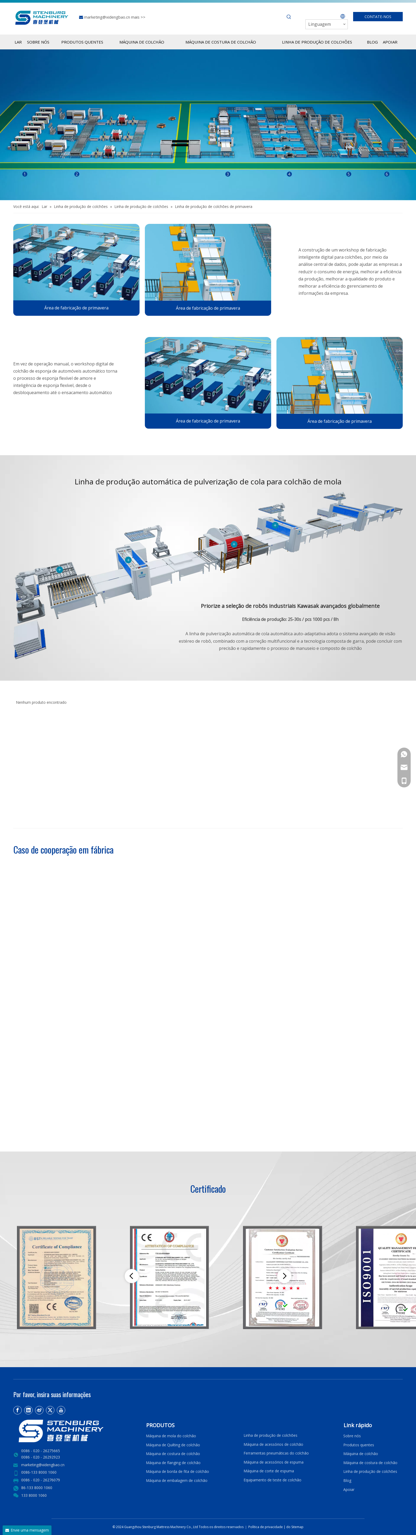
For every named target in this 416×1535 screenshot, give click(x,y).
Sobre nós (352, 1435)
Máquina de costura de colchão (173, 1453)
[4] (76, 262)
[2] (208, 262)
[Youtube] (61, 1410)
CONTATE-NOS (378, 16)
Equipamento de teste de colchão (272, 1479)
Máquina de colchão (360, 1453)
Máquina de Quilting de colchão (173, 1444)
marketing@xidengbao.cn (107, 17)
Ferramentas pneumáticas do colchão (276, 1453)
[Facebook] (17, 1410)
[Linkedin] (28, 1410)
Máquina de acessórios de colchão (273, 1444)
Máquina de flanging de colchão (173, 1462)
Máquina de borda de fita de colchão (177, 1471)
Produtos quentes (358, 1444)
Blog (347, 1480)
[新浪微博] (39, 1410)
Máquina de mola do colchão (171, 1435)
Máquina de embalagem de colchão (176, 1480)
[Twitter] (50, 1410)
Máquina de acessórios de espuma (274, 1462)
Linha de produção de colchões (270, 1435)
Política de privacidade (266, 1527)
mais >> (138, 17)
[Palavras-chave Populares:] (289, 17)
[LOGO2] (76, 1431)
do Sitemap (295, 1527)
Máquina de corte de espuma (269, 1470)
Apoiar (350, 1489)
